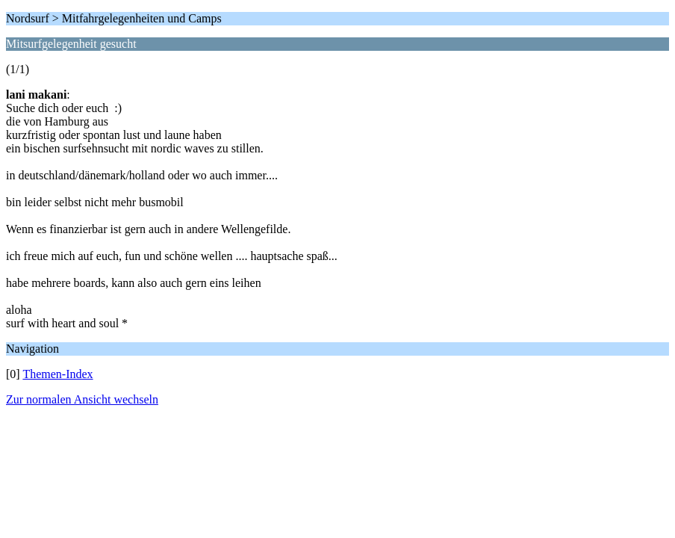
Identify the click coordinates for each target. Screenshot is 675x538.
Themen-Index (57, 374)
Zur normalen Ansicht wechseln (82, 399)
